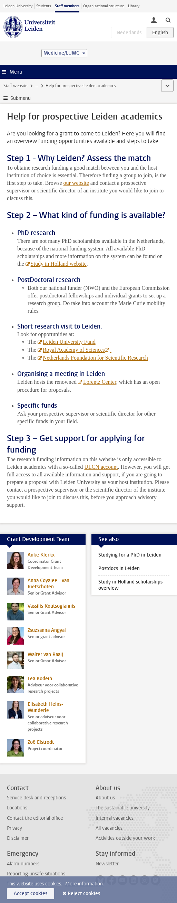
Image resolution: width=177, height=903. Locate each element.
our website (76, 183)
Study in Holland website (59, 264)
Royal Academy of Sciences (74, 350)
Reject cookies (84, 893)
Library (133, 6)
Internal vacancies (115, 818)
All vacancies (109, 828)
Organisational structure (103, 6)
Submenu (20, 98)
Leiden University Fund (69, 342)
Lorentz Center (99, 382)
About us (105, 798)
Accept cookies (30, 893)
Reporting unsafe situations (36, 874)
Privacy (14, 828)
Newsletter (107, 864)
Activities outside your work (125, 838)
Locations (17, 808)
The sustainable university (123, 808)
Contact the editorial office (35, 818)
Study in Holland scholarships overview (130, 585)
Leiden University (17, 6)
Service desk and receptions (36, 798)
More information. (84, 884)
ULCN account (101, 467)
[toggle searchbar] (168, 19)
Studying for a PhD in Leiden (129, 555)
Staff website (15, 85)
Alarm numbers (23, 864)
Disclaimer (18, 838)
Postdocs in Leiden (119, 568)
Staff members (67, 6)
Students (43, 6)
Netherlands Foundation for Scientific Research (95, 358)
